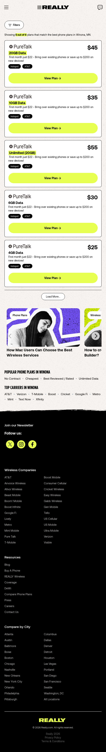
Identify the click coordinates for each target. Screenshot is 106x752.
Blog (7, 564)
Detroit (48, 651)
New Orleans (12, 675)
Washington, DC (54, 693)
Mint (10, 399)
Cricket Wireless (54, 489)
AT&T (8, 394)
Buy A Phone (12, 570)
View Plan (52, 78)
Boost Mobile (52, 477)
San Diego (50, 675)
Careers (9, 606)
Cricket (65, 394)
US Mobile (50, 524)
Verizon (21, 394)
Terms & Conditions (53, 741)
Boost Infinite (12, 506)
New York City (13, 681)
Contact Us (11, 612)
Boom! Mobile (13, 501)
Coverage (10, 582)
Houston (49, 657)
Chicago (9, 663)
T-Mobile (37, 394)
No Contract (12, 378)
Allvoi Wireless (13, 489)
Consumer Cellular (55, 483)
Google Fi (81, 394)
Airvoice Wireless (14, 483)
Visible (48, 542)
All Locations (52, 699)
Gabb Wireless (53, 501)
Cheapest (31, 378)
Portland (49, 669)
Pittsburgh (10, 699)
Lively (7, 518)
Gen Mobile (51, 506)
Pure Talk (10, 536)
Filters (14, 24)
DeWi (7, 588)
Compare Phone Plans (18, 594)
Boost (52, 394)
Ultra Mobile (51, 530)
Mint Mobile (11, 530)
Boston (8, 657)
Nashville (9, 669)
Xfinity (40, 399)
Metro (96, 394)
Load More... (53, 296)
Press (7, 600)
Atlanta (8, 634)
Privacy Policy (53, 737)
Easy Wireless (52, 495)
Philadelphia (11, 693)
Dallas (47, 640)
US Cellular (50, 518)
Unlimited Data (88, 378)
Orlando (9, 687)
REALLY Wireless (14, 576)
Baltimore (10, 646)
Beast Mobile (12, 495)
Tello (47, 512)
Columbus (50, 634)
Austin (8, 640)
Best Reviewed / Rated (59, 378)
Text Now (24, 399)
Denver (48, 646)
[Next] (95, 336)
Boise (7, 651)
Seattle (48, 687)
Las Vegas (50, 663)
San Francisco (52, 681)
